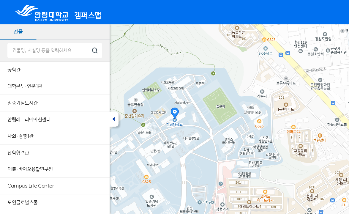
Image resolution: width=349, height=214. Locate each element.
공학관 (13, 70)
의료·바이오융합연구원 (30, 169)
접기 (114, 119)
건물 (18, 31)
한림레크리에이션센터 (28, 119)
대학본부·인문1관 (24, 86)
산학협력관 (18, 153)
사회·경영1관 (20, 136)
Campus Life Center (30, 185)
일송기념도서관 (22, 103)
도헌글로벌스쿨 (22, 202)
